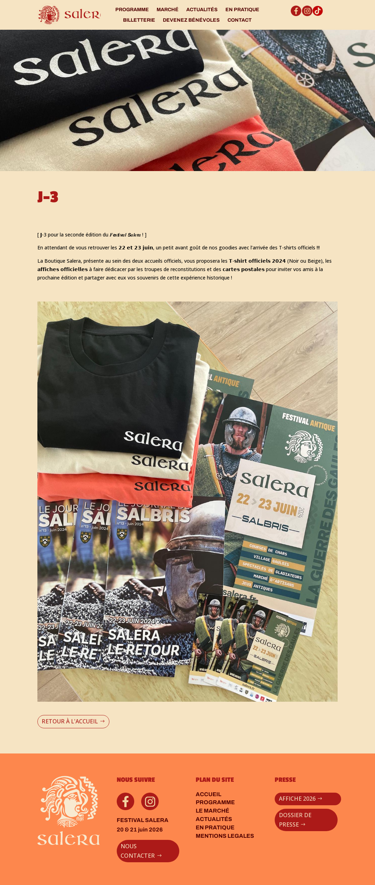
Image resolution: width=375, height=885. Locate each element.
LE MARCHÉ (212, 811)
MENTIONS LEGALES (225, 836)
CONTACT (240, 20)
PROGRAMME (132, 9)
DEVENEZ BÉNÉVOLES (191, 20)
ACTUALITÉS (202, 9)
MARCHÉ (168, 9)
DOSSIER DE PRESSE (295, 819)
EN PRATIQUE (242, 9)
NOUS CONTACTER (138, 850)
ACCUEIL (208, 794)
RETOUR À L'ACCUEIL (70, 721)
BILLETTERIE (139, 20)
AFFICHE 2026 (297, 798)
